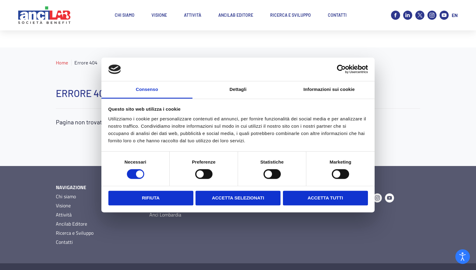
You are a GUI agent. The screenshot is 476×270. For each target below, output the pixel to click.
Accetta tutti (325, 197)
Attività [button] (192, 15)
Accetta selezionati (238, 197)
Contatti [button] (337, 15)
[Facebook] (395, 15)
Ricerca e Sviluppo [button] (290, 15)
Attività (64, 198)
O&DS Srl (411, 258)
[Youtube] (444, 15)
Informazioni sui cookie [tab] (329, 89)
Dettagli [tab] (237, 89)
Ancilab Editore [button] (235, 15)
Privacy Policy (68, 258)
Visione (63, 188)
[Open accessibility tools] (462, 256)
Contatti (64, 225)
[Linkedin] (407, 15)
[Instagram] (432, 15)
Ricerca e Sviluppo (74, 216)
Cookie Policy (97, 258)
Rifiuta (150, 197)
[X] (419, 15)
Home (62, 45)
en (455, 15)
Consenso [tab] (147, 89)
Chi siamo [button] (124, 15)
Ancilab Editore (71, 207)
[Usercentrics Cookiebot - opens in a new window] (341, 69)
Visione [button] (159, 15)
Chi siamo (66, 179)
